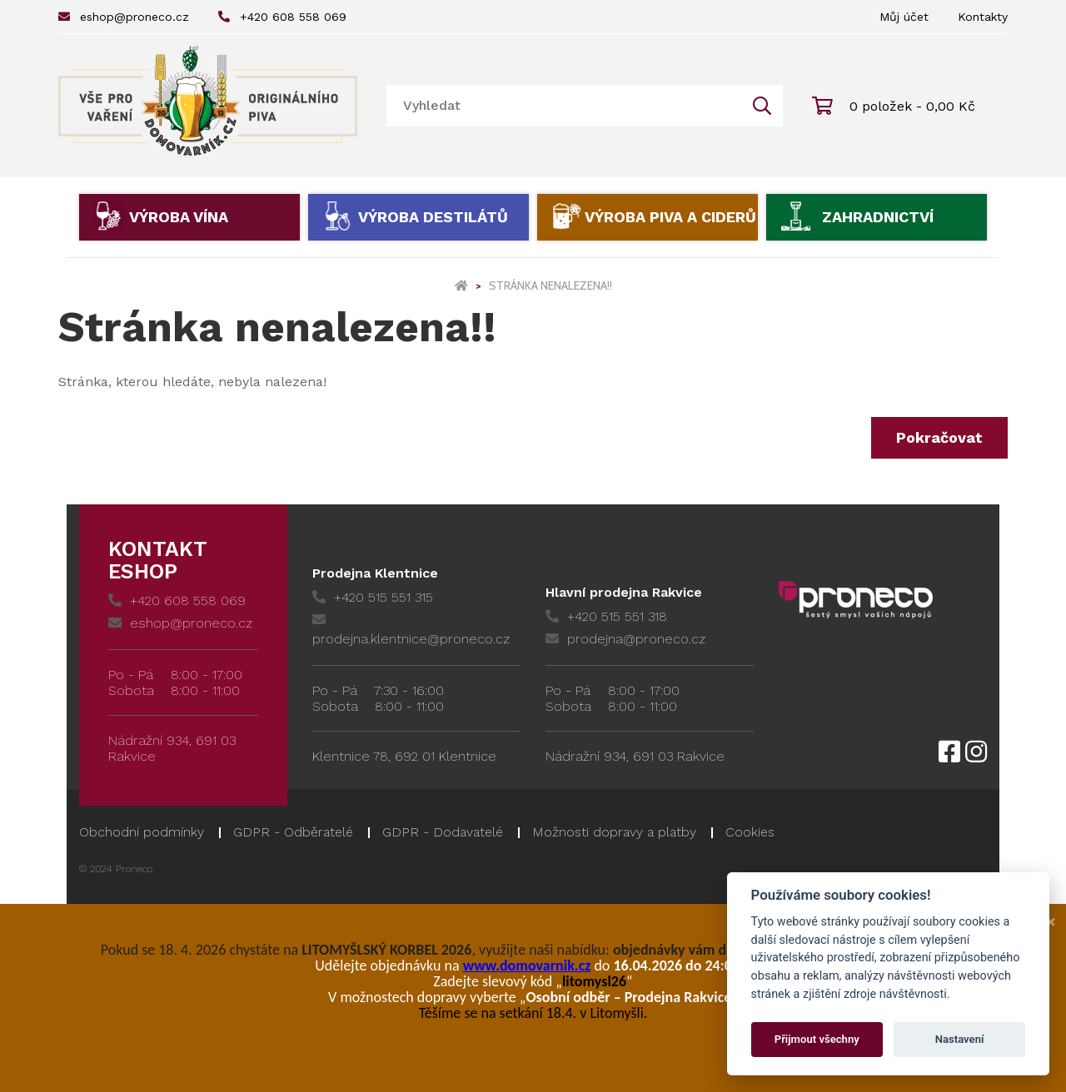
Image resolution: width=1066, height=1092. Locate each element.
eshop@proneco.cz (123, 16)
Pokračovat (939, 437)
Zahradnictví (878, 217)
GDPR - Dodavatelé (442, 832)
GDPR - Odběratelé (293, 832)
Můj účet (904, 16)
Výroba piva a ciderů (670, 217)
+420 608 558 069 (282, 16)
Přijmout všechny (817, 1039)
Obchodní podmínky (141, 832)
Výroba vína (178, 217)
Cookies (750, 832)
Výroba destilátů (433, 217)
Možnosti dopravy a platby (614, 832)
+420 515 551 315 (372, 597)
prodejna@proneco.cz (625, 639)
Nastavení (959, 1039)
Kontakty (983, 16)
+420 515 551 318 (606, 616)
